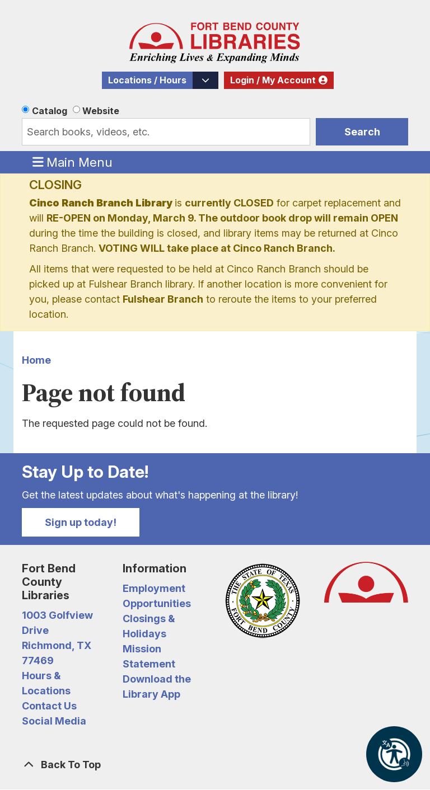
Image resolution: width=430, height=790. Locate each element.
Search (362, 132)
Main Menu (72, 162)
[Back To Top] (215, 764)
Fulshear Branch (163, 299)
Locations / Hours (147, 80)
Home (36, 360)
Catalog (49, 110)
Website (100, 110)
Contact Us (49, 706)
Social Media (54, 721)
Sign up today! (80, 522)
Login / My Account (273, 80)
